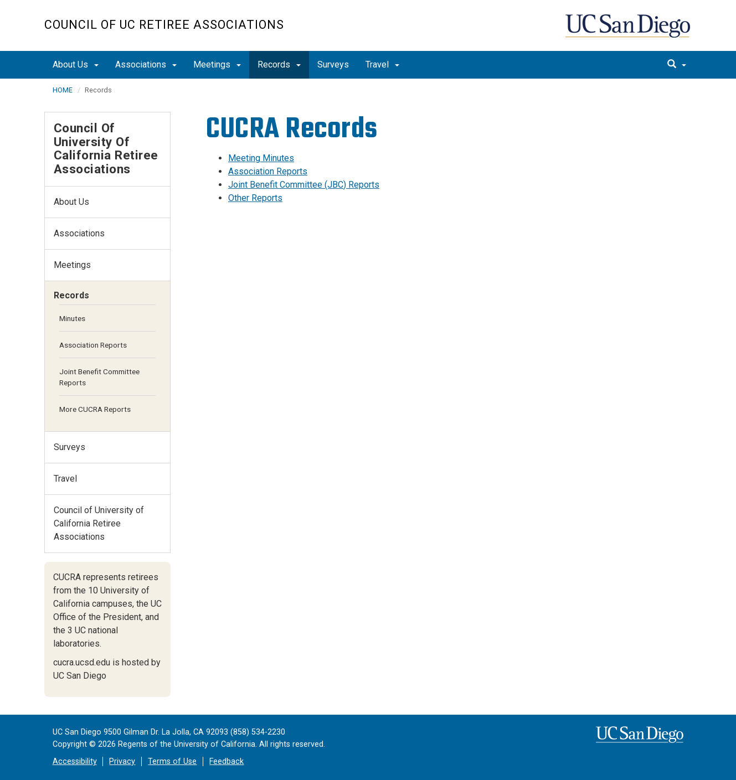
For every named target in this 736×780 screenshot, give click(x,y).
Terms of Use (172, 761)
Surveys (333, 64)
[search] (676, 65)
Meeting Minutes (261, 158)
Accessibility (75, 761)
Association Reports (267, 171)
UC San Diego (628, 31)
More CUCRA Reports (95, 409)
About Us (76, 64)
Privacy (122, 761)
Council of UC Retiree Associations (164, 25)
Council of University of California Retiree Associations (106, 148)
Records (279, 64)
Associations (146, 64)
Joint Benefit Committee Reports (99, 377)
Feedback (226, 761)
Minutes (72, 318)
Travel (382, 64)
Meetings (217, 64)
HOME (63, 90)
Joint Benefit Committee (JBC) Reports (303, 184)
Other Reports (255, 198)
